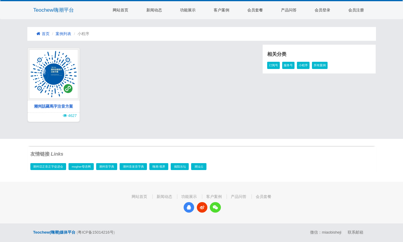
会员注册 (356, 10)
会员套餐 (255, 10)
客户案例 (221, 10)
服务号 (288, 65)
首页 (43, 33)
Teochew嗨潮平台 (53, 10)
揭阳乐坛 (180, 166)
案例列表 (63, 33)
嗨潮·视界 (158, 166)
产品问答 (289, 10)
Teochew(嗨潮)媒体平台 (54, 232)
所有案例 (320, 65)
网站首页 (120, 10)
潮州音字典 (106, 166)
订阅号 (273, 65)
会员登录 (322, 10)
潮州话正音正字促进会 (48, 166)
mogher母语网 (81, 166)
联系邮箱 (355, 232)
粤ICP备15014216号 (96, 232)
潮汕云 (198, 166)
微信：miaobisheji (325, 232)
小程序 (303, 65)
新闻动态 (154, 10)
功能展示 (188, 10)
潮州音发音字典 (133, 166)
